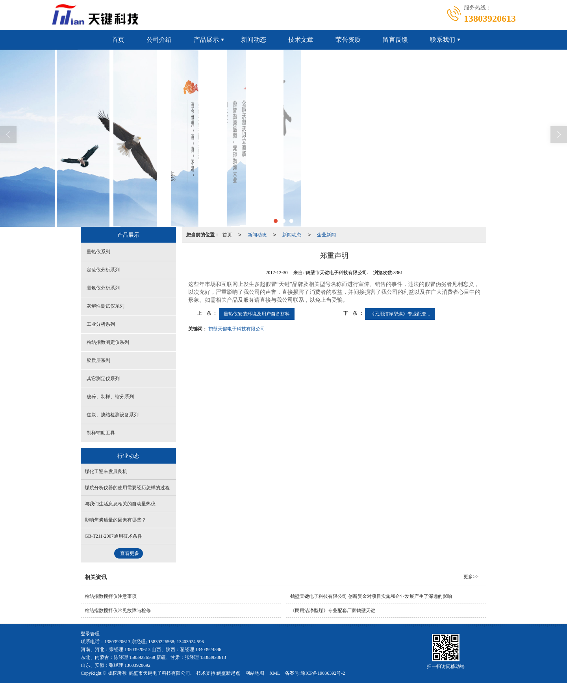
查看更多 (129, 553)
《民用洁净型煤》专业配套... (400, 314)
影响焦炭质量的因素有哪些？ (115, 520)
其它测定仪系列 (103, 378)
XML (274, 673)
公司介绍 (159, 39)
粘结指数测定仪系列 (108, 342)
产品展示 (206, 39)
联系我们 (442, 39)
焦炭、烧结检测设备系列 (113, 415)
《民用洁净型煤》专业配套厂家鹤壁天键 (332, 610)
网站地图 (254, 673)
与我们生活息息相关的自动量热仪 (120, 504)
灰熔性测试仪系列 (105, 306)
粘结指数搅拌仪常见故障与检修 (118, 610)
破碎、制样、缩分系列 (110, 396)
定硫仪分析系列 (103, 270)
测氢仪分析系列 (103, 288)
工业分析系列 (101, 324)
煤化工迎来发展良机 (106, 471)
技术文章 (300, 39)
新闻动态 (253, 39)
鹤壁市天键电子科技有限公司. (160, 673)
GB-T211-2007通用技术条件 (113, 536)
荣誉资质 (348, 39)
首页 (118, 39)
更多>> (470, 576)
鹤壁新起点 (228, 673)
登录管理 (90, 634)
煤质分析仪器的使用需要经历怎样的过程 (127, 487)
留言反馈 (395, 39)
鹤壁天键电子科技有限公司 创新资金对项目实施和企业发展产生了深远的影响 (371, 596)
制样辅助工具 (101, 433)
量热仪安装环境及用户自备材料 (257, 314)
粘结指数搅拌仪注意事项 (111, 596)
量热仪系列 (98, 251)
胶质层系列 (98, 360)
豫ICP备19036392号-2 (323, 673)
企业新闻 (326, 235)
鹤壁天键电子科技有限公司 (236, 329)
